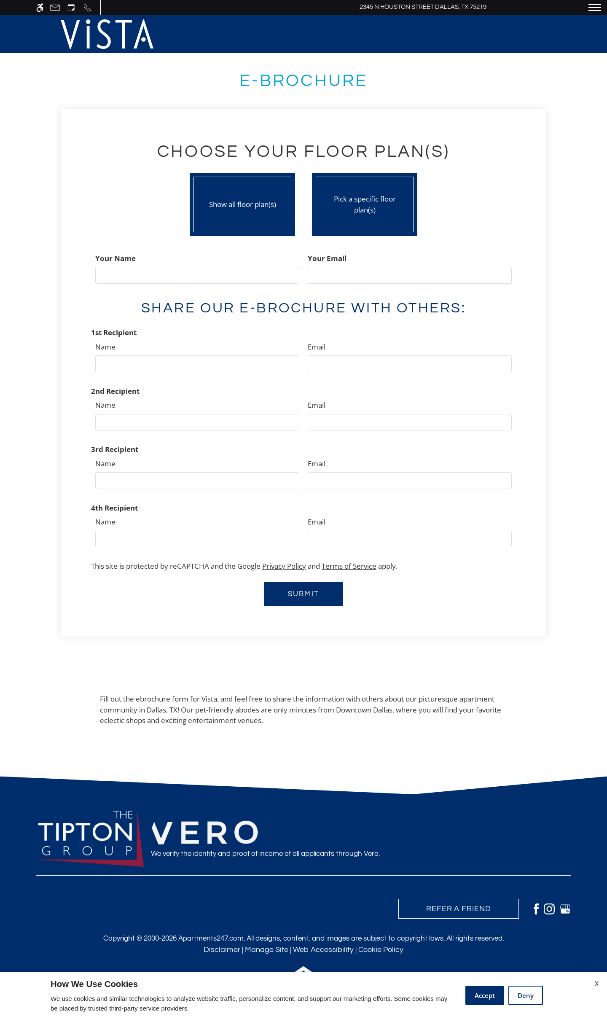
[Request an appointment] (71, 7)
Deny (526, 995)
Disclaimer (222, 950)
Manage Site (266, 950)
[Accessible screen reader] (39, 7)
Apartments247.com (211, 938)
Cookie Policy (380, 950)
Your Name (115, 258)
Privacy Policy (284, 566)
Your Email (327, 258)
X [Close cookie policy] (597, 983)
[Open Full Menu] (595, 7)
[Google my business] (565, 908)
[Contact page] (55, 7)
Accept (485, 995)
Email (316, 347)
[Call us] (87, 7)
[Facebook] (536, 908)
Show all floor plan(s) (242, 202)
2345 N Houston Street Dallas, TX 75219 (423, 7)
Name (105, 347)
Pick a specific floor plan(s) (364, 202)
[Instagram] (549, 908)
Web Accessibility (323, 950)
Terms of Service (349, 566)
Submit (303, 594)
